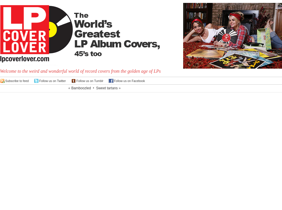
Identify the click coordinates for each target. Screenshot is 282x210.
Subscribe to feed (17, 81)
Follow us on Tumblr (89, 81)
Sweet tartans (106, 88)
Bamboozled (81, 88)
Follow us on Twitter (52, 81)
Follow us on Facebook (129, 81)
